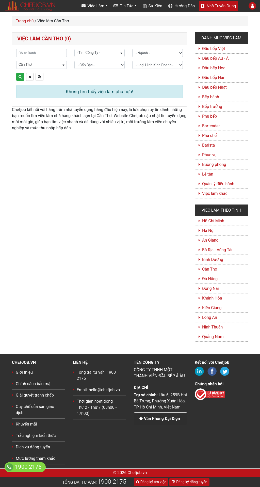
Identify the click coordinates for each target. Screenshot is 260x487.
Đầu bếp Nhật (214, 87)
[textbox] (100, 52)
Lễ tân (207, 174)
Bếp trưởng (212, 106)
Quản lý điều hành (218, 183)
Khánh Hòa (212, 298)
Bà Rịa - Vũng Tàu (218, 249)
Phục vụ (209, 154)
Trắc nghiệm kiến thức (36, 435)
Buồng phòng (214, 164)
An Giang (210, 240)
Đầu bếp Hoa (213, 68)
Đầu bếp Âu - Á (215, 58)
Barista (208, 145)
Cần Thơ (209, 269)
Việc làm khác (215, 193)
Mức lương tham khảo (35, 458)
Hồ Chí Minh (213, 220)
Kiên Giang (212, 307)
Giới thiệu (24, 372)
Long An (209, 317)
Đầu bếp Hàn (213, 77)
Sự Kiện (152, 6)
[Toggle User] (252, 6)
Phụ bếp (209, 116)
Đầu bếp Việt (213, 48)
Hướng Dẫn (181, 6)
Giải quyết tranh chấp (35, 395)
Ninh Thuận (212, 327)
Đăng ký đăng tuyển (189, 482)
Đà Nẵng (210, 278)
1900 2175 (112, 481)
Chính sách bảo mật (34, 383)
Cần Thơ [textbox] (25, 64)
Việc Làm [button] (93, 6)
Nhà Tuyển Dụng (218, 6)
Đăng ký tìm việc (151, 482)
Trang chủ (25, 21)
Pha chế (209, 135)
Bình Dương (212, 259)
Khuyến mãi (26, 424)
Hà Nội (208, 230)
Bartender (211, 125)
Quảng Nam (212, 336)
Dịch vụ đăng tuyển (33, 447)
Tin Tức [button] (123, 6)
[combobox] (99, 53)
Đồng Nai (210, 288)
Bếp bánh (210, 97)
